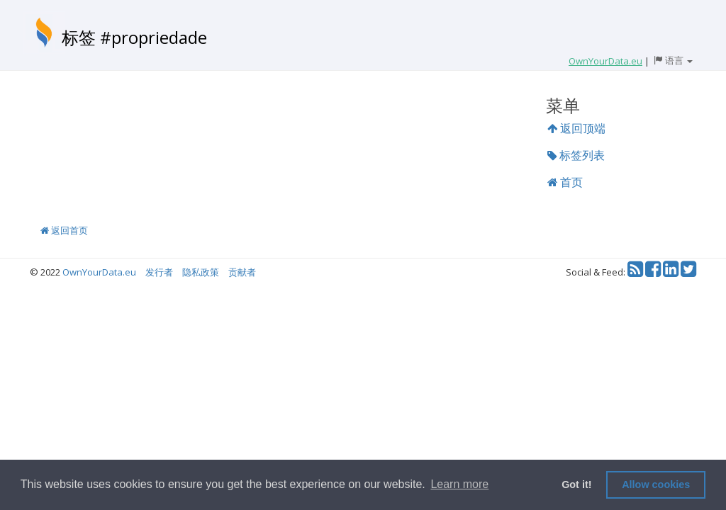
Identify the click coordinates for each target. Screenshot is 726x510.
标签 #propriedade (134, 37)
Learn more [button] (459, 484)
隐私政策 (200, 272)
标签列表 (576, 155)
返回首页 (64, 230)
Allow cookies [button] (656, 484)
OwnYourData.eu (99, 272)
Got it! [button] (576, 484)
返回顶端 (576, 128)
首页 (565, 182)
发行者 (159, 272)
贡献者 (242, 272)
